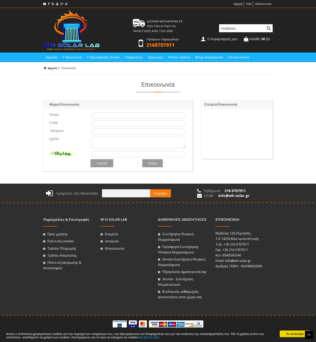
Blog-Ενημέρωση (209, 57)
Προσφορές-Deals (103, 57)
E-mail (53, 122)
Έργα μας (155, 57)
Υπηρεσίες (134, 57)
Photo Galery (179, 57)
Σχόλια (54, 139)
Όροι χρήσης (55, 234)
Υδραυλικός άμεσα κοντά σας (182, 272)
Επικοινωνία (263, 4)
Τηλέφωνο (56, 131)
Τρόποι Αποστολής (60, 255)
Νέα (249, 4)
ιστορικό (110, 241)
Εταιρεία (109, 234)
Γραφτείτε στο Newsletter (72, 193)
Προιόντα (72, 57)
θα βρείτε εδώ (149, 337)
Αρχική (237, 4)
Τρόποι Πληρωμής (59, 248)
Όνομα (53, 114)
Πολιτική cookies (58, 241)
